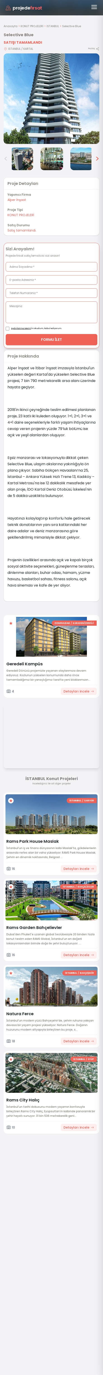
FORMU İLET (51, 339)
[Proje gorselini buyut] (51, 98)
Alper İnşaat (16, 200)
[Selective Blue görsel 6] (81, 159)
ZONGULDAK (62, 623)
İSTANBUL (53, 26)
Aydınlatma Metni (21, 328)
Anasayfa (10, 26)
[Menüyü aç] (94, 7)
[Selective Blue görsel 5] (51, 159)
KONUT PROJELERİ (32, 26)
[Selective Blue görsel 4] (21, 159)
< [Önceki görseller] (6, 158)
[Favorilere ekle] (11, 623)
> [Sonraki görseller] (97, 158)
